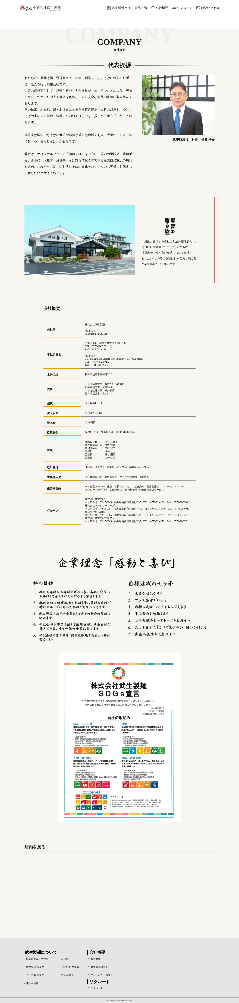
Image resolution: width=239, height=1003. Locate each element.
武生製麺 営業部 (35, 967)
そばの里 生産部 (70, 967)
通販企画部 (32, 983)
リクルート (185, 8)
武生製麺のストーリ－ (103, 967)
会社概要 (162, 8)
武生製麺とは (121, 8)
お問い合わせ (210, 8)
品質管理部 (67, 975)
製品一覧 (141, 8)
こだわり (66, 958)
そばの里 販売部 (35, 975)
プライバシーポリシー (103, 975)
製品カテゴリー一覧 (37, 958)
